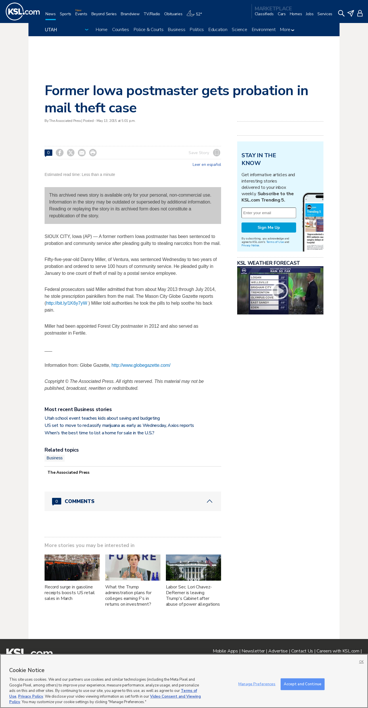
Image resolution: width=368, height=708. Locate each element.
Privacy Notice (250, 245)
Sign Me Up (269, 227)
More (287, 29)
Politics (197, 29)
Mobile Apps (225, 651)
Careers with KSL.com (338, 651)
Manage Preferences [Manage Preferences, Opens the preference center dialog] (256, 683)
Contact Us (302, 651)
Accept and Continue (302, 683)
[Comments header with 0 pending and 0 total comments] (133, 501)
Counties (120, 29)
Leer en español (207, 165)
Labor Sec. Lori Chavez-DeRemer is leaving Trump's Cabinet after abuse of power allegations (193, 595)
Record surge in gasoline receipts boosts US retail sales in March (70, 593)
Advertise (278, 651)
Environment (264, 29)
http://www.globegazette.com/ (141, 365)
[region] (184, 681)
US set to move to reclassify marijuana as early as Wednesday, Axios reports (119, 425)
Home (102, 29)
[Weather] (196, 16)
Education (217, 29)
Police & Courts (149, 29)
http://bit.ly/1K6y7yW (66, 303)
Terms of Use (275, 242)
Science (239, 29)
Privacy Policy (30, 696)
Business (176, 29)
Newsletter (253, 651)
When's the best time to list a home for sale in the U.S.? (99, 433)
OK (361, 662)
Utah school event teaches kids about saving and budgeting (102, 418)
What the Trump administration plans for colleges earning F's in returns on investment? (128, 595)
